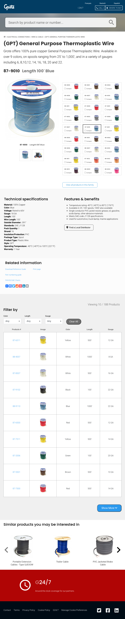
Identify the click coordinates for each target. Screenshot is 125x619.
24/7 (80, 7)
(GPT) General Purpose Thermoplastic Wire (65, 37)
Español (117, 3)
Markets (39, 6)
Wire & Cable (37, 37)
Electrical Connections (18, 37)
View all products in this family (80, 185)
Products (23, 6)
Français (88, 3)
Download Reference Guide (15, 269)
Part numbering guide (13, 275)
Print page (37, 269)
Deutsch (103, 3)
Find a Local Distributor (78, 227)
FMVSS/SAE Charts (12, 280)
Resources (55, 6)
